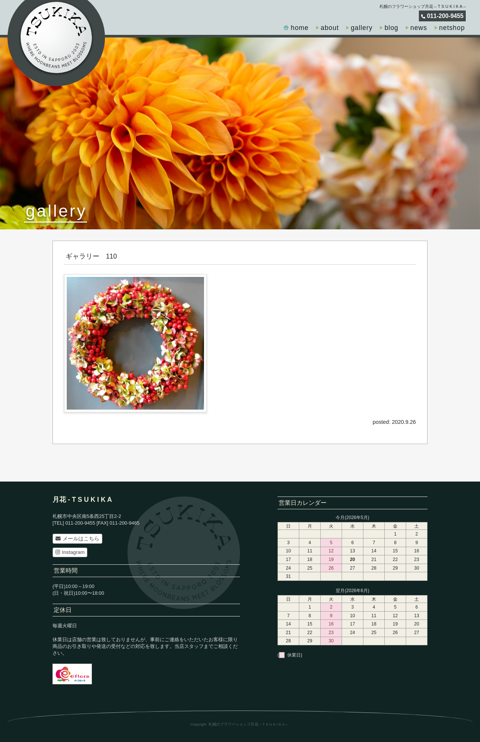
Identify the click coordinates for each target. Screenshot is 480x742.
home (300, 27)
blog (391, 27)
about (330, 27)
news (418, 27)
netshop (452, 27)
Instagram (70, 552)
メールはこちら (77, 539)
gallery (361, 27)
